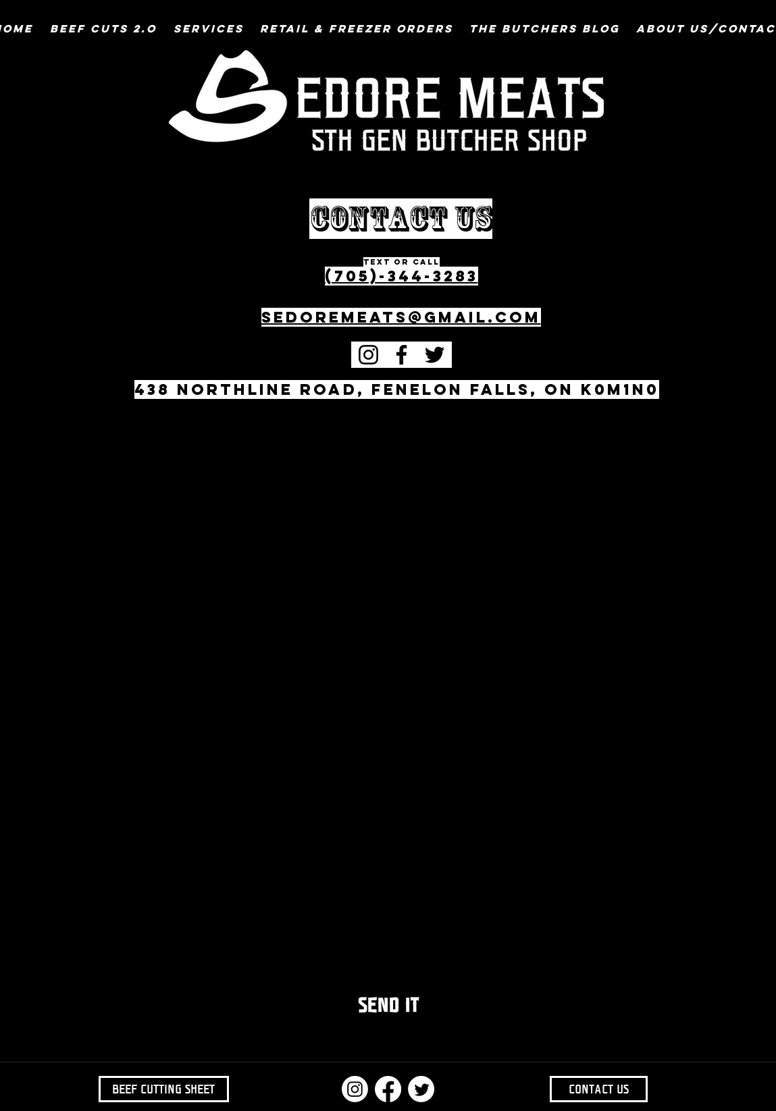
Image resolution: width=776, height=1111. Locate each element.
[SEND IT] (388, 1005)
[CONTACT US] (599, 1089)
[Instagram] (368, 355)
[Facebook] (401, 355)
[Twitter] (434, 355)
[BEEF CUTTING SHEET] (164, 1089)
